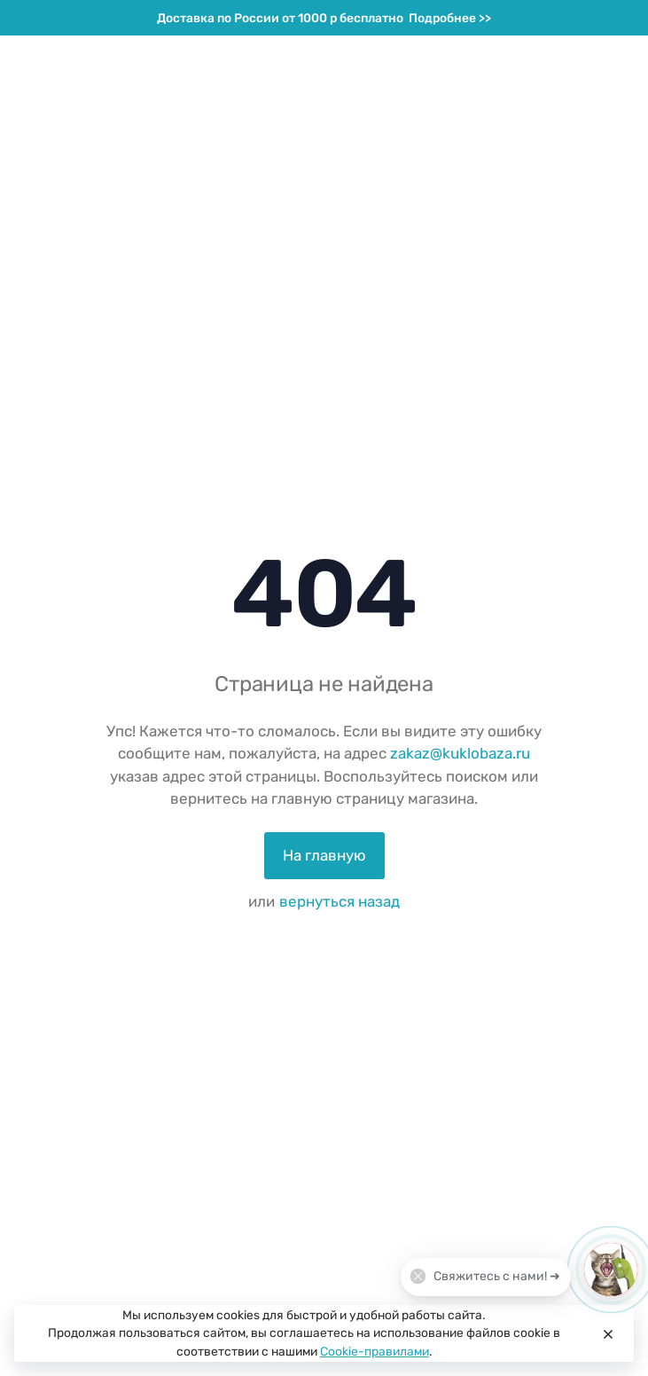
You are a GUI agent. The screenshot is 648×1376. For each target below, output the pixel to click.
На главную (324, 855)
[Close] (606, 1333)
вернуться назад (339, 901)
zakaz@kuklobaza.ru (460, 753)
